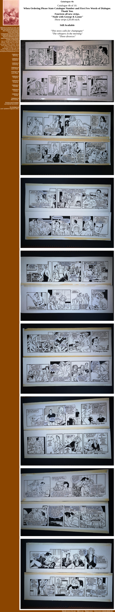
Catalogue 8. (15, 89)
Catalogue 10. (15, 98)
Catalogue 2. (15, 58)
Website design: (103, 611)
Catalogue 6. (15, 80)
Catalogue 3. (15, 63)
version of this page (69, 611)
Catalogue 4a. (15, 67)
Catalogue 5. (15, 76)
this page (80, 611)
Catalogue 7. (15, 85)
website (89, 611)
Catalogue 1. (15, 54)
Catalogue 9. (15, 94)
